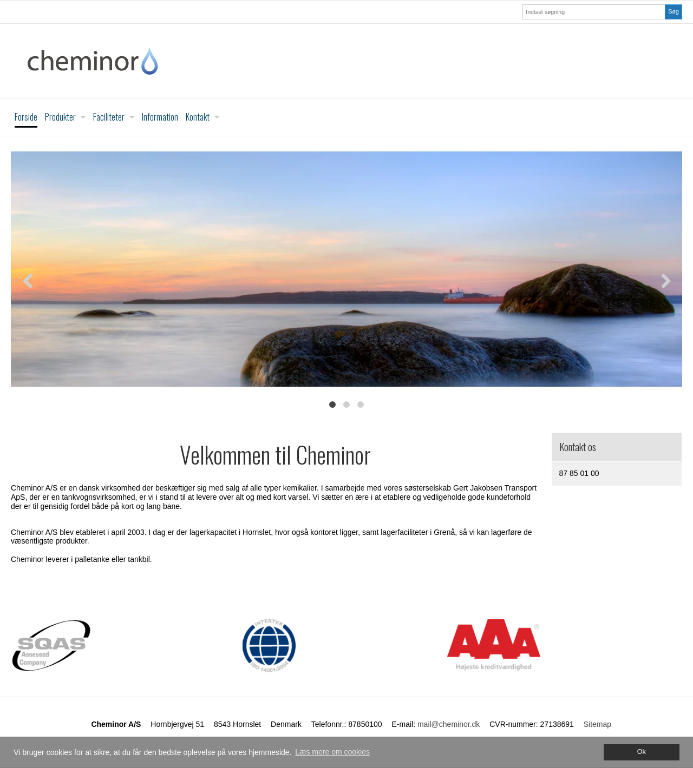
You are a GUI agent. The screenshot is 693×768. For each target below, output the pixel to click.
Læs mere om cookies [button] (332, 751)
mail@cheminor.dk (448, 724)
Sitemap (597, 724)
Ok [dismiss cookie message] (641, 752)
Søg (673, 11)
